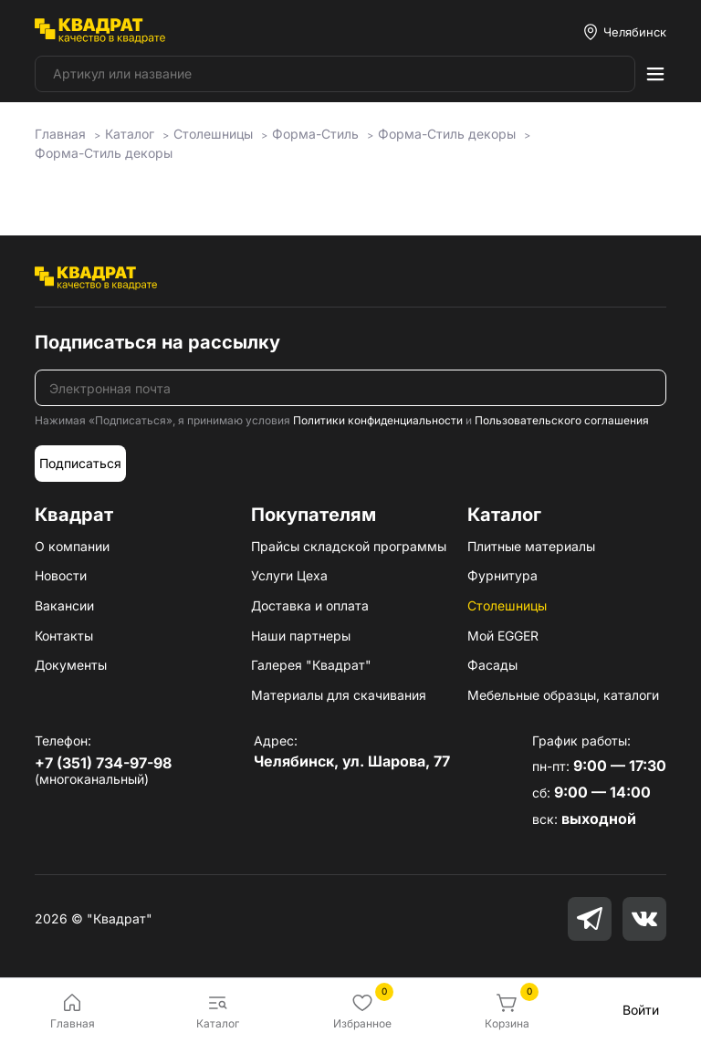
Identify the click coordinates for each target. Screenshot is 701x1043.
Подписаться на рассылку (157, 342)
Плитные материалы (531, 546)
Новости (61, 575)
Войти (641, 1009)
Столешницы (507, 605)
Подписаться (80, 463)
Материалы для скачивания (338, 695)
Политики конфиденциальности (378, 420)
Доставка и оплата (310, 605)
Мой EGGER (503, 635)
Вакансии (64, 605)
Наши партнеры (300, 635)
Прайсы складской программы (348, 546)
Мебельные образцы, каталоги (563, 695)
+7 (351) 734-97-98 (103, 763)
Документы (71, 665)
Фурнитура (502, 575)
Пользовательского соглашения (562, 420)
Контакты (64, 635)
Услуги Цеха (289, 575)
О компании (72, 546)
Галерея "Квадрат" (311, 665)
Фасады (492, 665)
